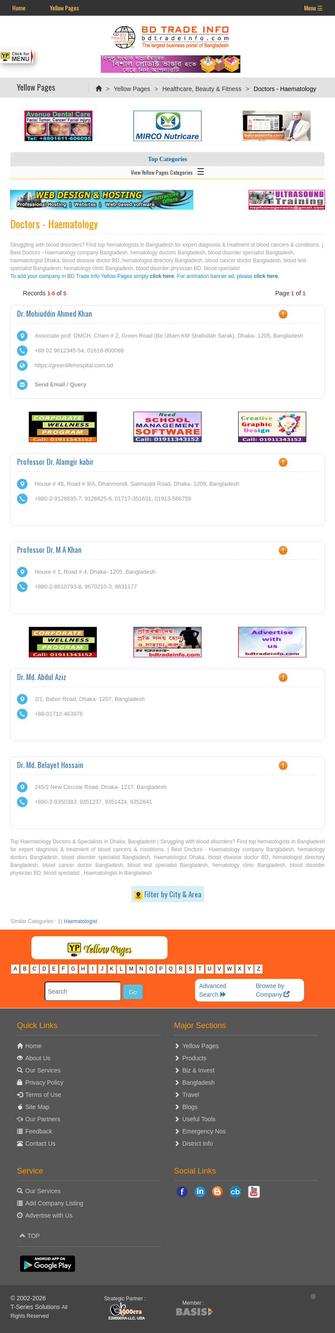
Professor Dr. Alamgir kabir (55, 461)
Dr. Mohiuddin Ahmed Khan (54, 313)
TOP (30, 1235)
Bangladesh (198, 1082)
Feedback (38, 1131)
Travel (190, 1094)
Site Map (37, 1106)
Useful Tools (198, 1119)
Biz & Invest (198, 1070)
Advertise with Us (48, 1215)
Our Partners (42, 1119)
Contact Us (40, 1143)
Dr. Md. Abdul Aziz (41, 676)
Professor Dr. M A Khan (49, 549)
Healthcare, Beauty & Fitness (201, 88)
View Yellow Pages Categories (168, 170)
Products (194, 1058)
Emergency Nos (204, 1131)
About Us (38, 1058)
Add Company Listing (54, 1203)
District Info (197, 1143)
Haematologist (80, 921)
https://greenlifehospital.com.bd (73, 365)
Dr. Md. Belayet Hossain (50, 764)
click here (162, 276)
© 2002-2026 (28, 1298)
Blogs (190, 1106)
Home (18, 7)
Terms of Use (43, 1094)
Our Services (43, 1070)
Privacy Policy (44, 1082)
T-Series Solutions (36, 1306)
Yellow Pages (64, 7)
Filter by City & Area (168, 894)
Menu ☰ (313, 7)
